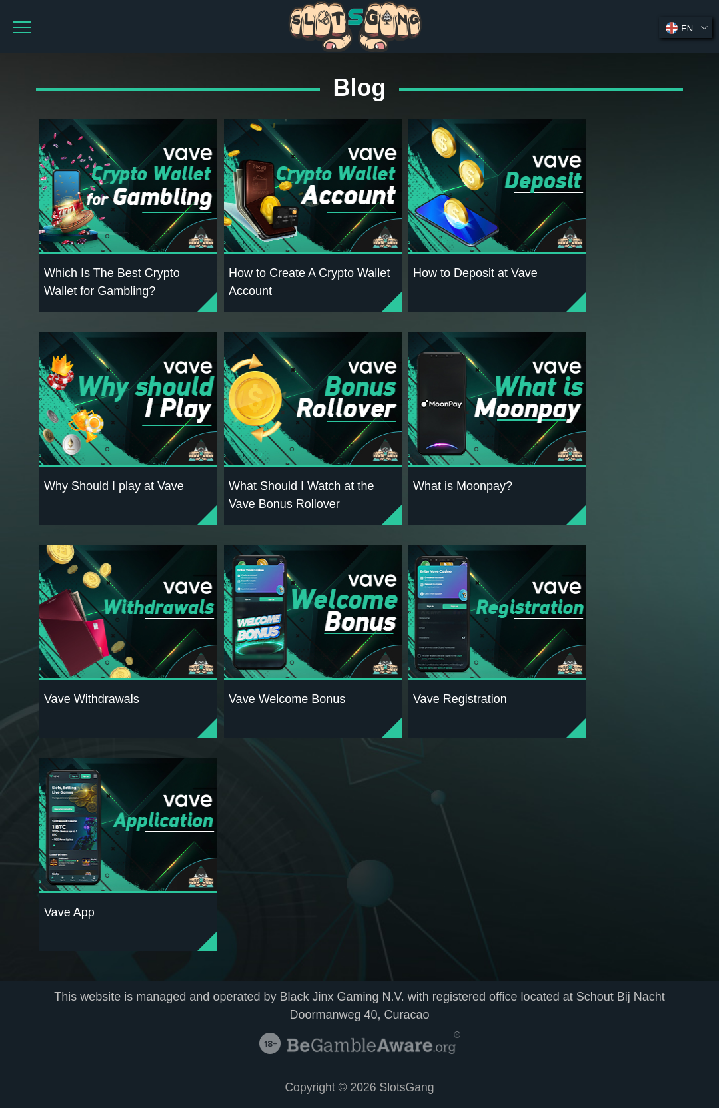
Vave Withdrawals (91, 699)
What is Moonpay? (462, 486)
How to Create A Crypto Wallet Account (309, 282)
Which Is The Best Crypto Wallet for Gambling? (112, 282)
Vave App (69, 912)
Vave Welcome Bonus (287, 699)
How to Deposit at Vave (475, 273)
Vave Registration (460, 699)
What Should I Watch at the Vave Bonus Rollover (301, 495)
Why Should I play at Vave (114, 486)
